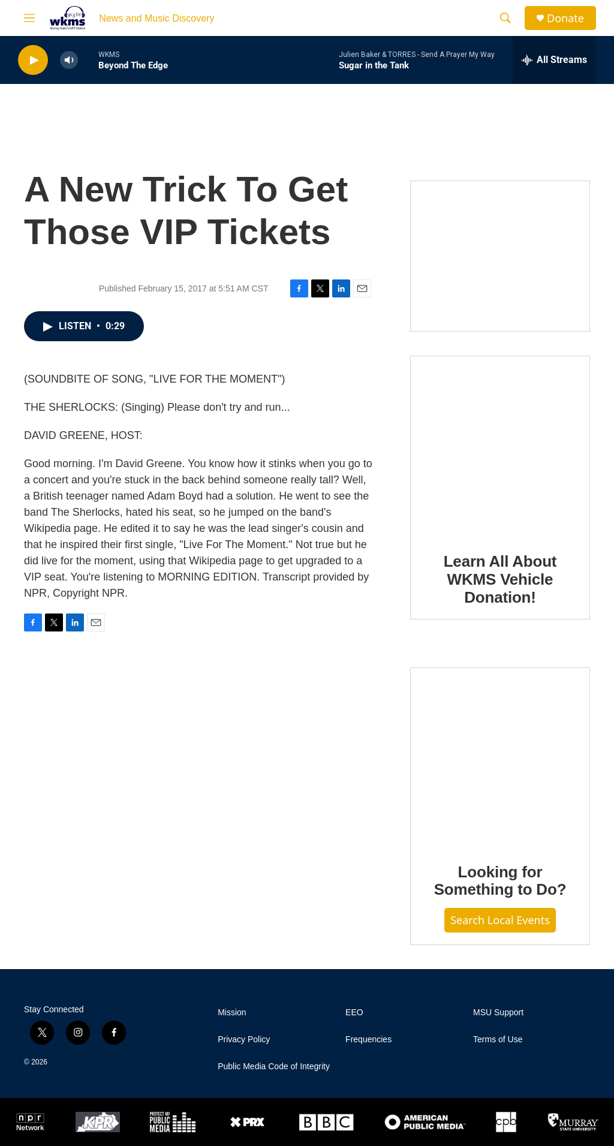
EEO (354, 1012)
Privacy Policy (244, 1039)
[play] (33, 60)
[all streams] (554, 60)
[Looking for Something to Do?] (500, 757)
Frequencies (368, 1039)
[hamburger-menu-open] (29, 18)
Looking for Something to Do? (500, 881)
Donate (565, 18)
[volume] (69, 60)
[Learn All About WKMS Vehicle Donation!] (500, 445)
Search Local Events (500, 920)
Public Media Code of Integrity (274, 1066)
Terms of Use (497, 1039)
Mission (232, 1012)
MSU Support (498, 1012)
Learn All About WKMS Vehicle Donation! (500, 579)
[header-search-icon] (505, 18)
